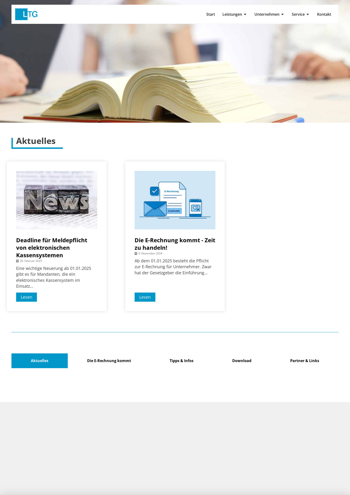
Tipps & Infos (181, 360)
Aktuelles (39, 360)
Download (241, 360)
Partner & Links (304, 360)
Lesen (26, 297)
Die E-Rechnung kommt (109, 360)
